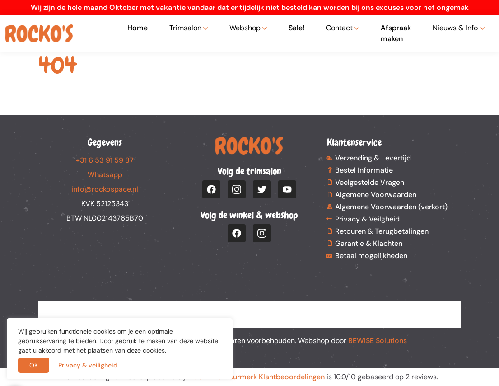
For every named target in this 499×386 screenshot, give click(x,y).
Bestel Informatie (364, 170)
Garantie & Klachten (368, 243)
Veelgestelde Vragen (369, 182)
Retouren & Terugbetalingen (382, 231)
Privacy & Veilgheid (367, 219)
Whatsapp (105, 174)
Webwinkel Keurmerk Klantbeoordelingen (256, 376)
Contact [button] (339, 28)
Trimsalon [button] (185, 28)
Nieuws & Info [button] (455, 28)
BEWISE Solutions (377, 340)
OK (33, 365)
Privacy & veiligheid (87, 365)
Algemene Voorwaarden (375, 194)
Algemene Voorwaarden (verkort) (391, 207)
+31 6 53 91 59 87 (105, 160)
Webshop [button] (245, 28)
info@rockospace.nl (104, 189)
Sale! (296, 28)
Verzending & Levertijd (373, 158)
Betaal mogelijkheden (371, 255)
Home (137, 28)
